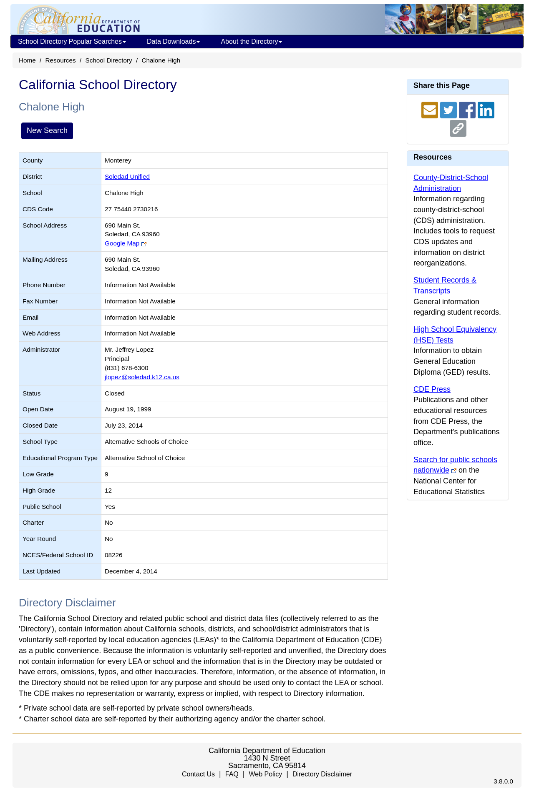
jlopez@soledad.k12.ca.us (142, 376)
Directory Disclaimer (322, 774)
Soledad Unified (127, 176)
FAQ (232, 774)
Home (27, 60)
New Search (47, 130)
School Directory (108, 60)
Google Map (122, 243)
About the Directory (251, 41)
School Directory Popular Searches (72, 41)
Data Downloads (173, 41)
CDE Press (432, 389)
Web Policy (265, 774)
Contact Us (198, 774)
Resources (60, 60)
